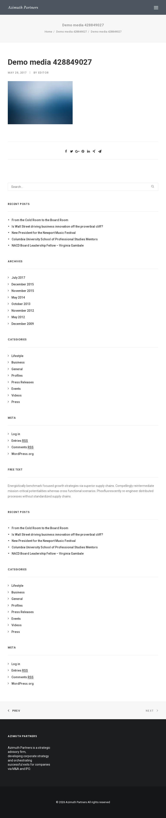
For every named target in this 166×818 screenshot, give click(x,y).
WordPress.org (22, 454)
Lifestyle (17, 356)
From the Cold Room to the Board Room (40, 220)
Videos (16, 395)
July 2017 (18, 277)
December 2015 (22, 284)
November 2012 (22, 310)
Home (48, 31)
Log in (15, 434)
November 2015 (22, 291)
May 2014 (18, 297)
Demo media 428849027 (71, 31)
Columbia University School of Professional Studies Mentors (55, 239)
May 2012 (18, 317)
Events (16, 388)
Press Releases (22, 382)
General (17, 369)
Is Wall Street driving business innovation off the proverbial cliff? (57, 226)
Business (18, 362)
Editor (43, 72)
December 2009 (22, 324)
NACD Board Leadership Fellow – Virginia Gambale (48, 245)
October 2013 (20, 304)
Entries (19, 440)
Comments (22, 447)
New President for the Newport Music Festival (44, 232)
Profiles (17, 375)
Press (15, 402)
